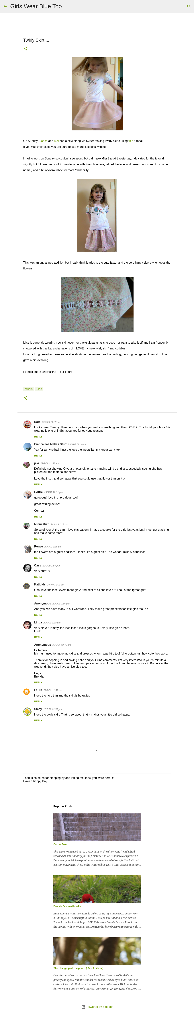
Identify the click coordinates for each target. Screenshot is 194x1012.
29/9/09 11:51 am (49, 463)
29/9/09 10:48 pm (61, 645)
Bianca (43, 140)
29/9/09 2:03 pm (55, 584)
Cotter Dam (60, 844)
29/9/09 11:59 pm (53, 690)
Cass (37, 565)
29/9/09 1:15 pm (53, 546)
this (130, 140)
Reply (38, 436)
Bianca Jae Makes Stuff (50, 444)
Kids (39, 389)
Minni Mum (42, 524)
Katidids (40, 584)
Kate (37, 421)
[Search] (67, 6)
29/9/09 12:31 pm (53, 492)
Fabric (29, 389)
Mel (56, 140)
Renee (38, 546)
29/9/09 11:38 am (51, 422)
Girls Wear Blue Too (36, 6)
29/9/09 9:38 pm (51, 622)
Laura (38, 690)
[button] (25, 49)
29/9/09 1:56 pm (51, 565)
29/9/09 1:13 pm (59, 524)
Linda (38, 622)
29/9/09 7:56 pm (61, 603)
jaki (36, 463)
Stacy (38, 709)
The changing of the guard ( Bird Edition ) (78, 968)
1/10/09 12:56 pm (52, 709)
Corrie (38, 492)
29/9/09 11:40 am (77, 444)
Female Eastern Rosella (67, 906)
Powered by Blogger (97, 1006)
